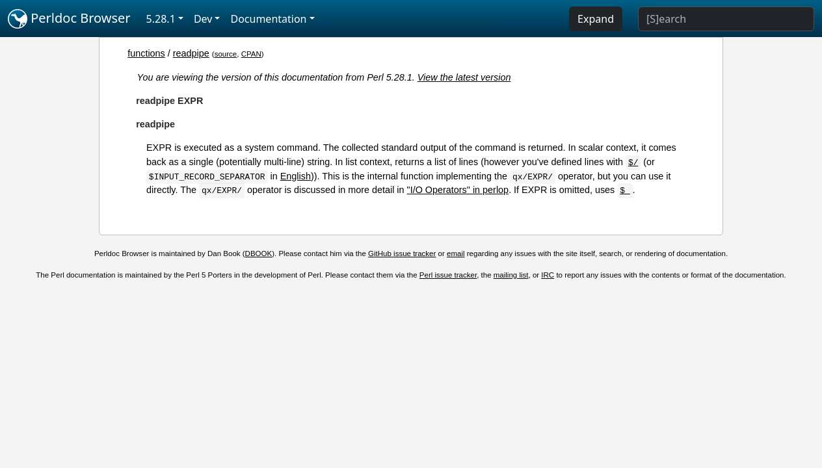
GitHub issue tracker (402, 253)
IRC (547, 275)
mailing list (511, 275)
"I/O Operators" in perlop (458, 190)
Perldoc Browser (69, 19)
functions (146, 53)
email (456, 253)
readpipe (191, 53)
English (295, 176)
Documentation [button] (268, 19)
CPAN (251, 54)
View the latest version (464, 77)
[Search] (726, 18)
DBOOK (258, 253)
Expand (595, 19)
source (226, 54)
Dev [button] (203, 19)
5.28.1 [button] (161, 19)
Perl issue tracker (448, 275)
